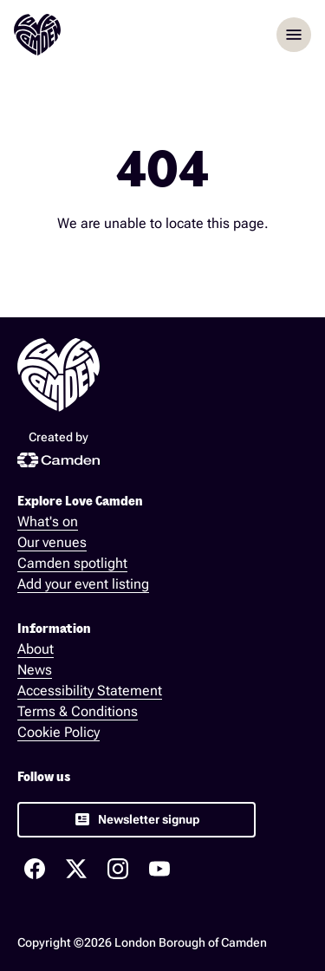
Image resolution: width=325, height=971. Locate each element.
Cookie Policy (58, 732)
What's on (47, 521)
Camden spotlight (72, 563)
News (34, 669)
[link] (136, 819)
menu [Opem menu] (293, 35)
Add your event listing (83, 584)
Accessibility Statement (89, 690)
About (35, 649)
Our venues (52, 542)
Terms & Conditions (77, 711)
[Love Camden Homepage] (37, 34)
